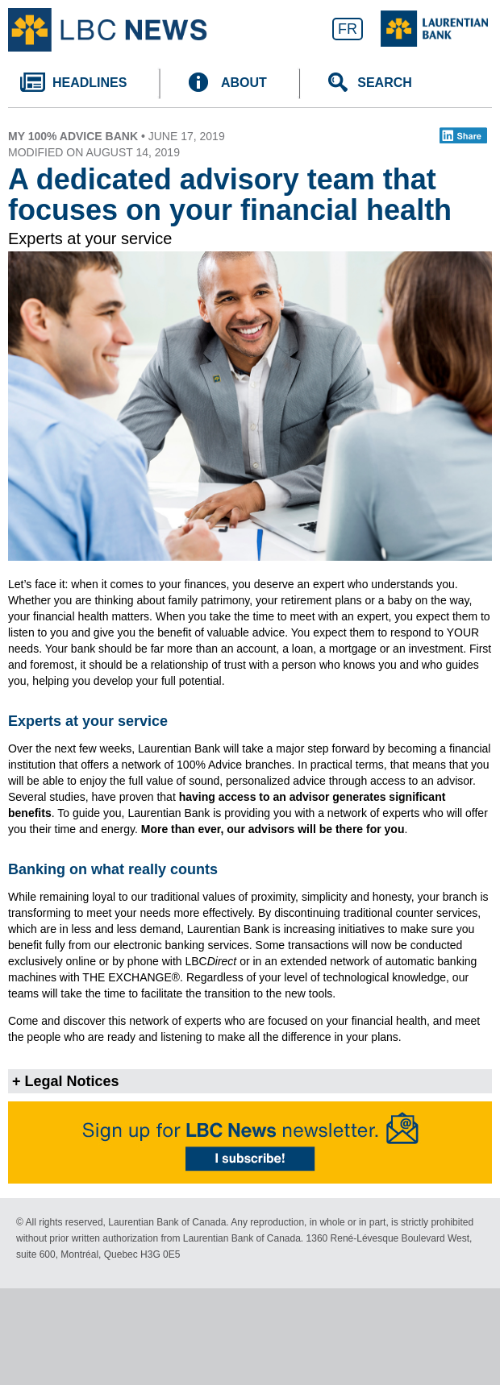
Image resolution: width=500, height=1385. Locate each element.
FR (347, 29)
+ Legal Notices (65, 1081)
